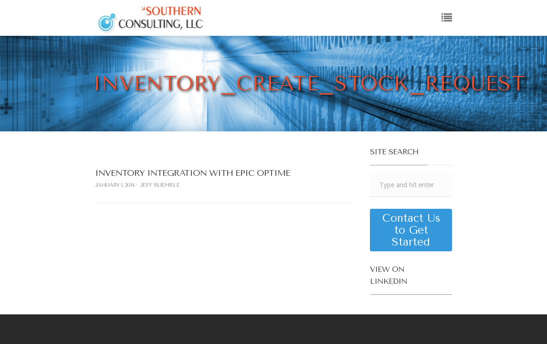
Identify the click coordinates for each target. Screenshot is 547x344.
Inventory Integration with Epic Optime (192, 173)
